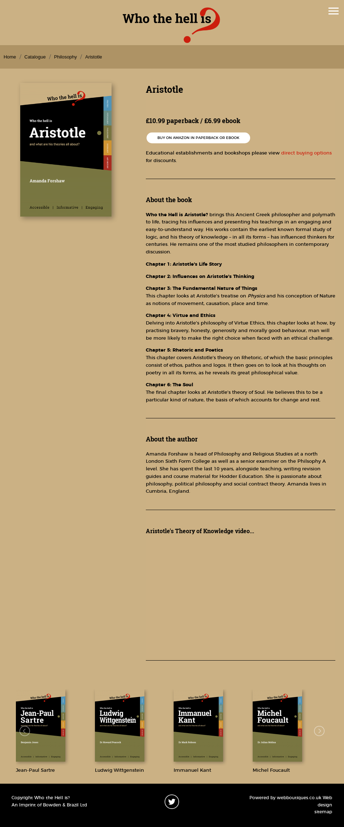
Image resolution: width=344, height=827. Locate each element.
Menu (170, 12)
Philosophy (65, 57)
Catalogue (35, 57)
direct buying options (306, 153)
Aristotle (93, 57)
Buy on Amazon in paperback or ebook (198, 138)
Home (10, 57)
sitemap (323, 812)
